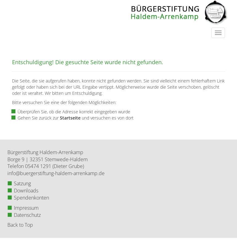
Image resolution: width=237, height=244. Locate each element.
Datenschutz (27, 215)
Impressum (26, 207)
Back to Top (20, 224)
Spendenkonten (31, 197)
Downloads (26, 190)
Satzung (22, 183)
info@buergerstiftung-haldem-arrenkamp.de (56, 173)
